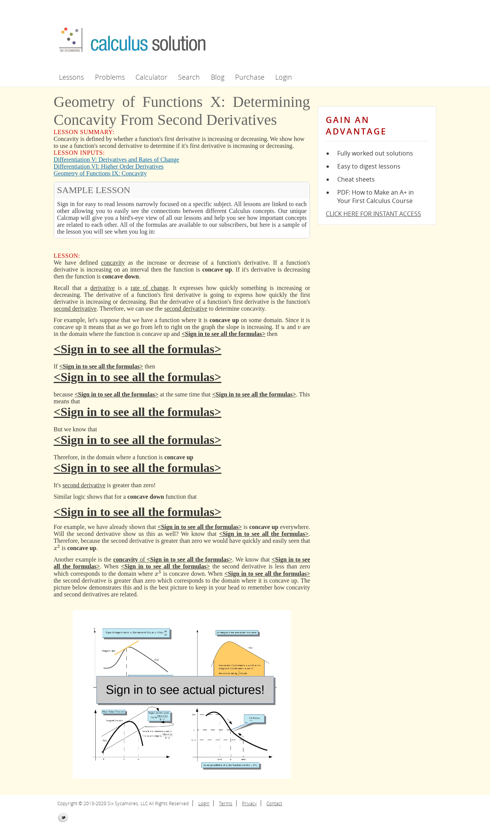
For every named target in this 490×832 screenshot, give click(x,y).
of (130, 559)
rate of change (149, 288)
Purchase (250, 77)
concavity (113, 262)
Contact (274, 803)
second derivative (75, 308)
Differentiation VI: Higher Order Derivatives (108, 166)
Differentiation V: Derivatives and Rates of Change (116, 159)
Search (189, 77)
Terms (225, 803)
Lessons (71, 77)
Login (283, 77)
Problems (110, 77)
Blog (217, 77)
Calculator (151, 77)
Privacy (249, 803)
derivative (102, 288)
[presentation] (283, 327)
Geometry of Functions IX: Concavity (100, 173)
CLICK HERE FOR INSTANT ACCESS (373, 214)
